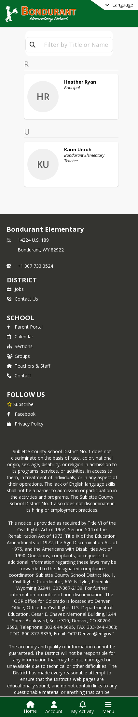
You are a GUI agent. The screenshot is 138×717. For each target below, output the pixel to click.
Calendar (20, 323)
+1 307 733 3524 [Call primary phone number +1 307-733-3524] (35, 253)
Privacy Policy (25, 410)
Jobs (15, 276)
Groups (18, 343)
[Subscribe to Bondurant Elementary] (20, 390)
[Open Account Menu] (53, 707)
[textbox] (76, 44)
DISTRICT (22, 266)
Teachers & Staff (28, 352)
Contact (19, 362)
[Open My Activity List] (82, 707)
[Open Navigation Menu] (108, 707)
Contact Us (22, 285)
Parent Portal (25, 313)
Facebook (21, 401)
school (20, 304)
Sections (20, 333)
